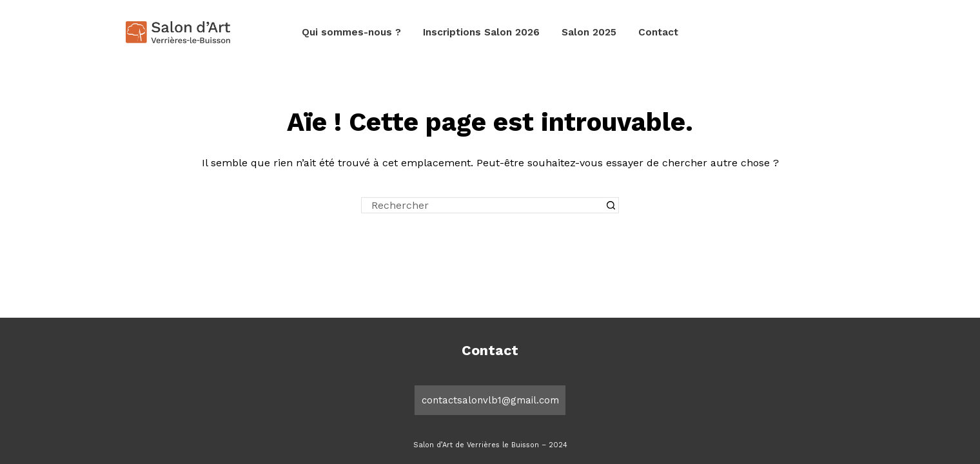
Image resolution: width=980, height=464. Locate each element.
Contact (658, 32)
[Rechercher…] (482, 205)
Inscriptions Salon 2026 (481, 32)
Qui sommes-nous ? (351, 32)
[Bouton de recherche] (611, 205)
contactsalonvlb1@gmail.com (490, 400)
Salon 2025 (589, 32)
